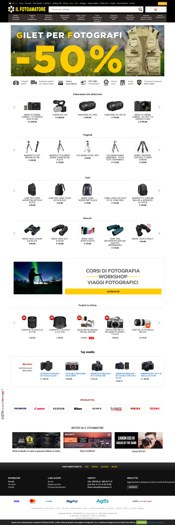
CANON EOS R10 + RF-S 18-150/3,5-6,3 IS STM (151, 375)
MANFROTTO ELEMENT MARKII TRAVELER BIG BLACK (60, 157)
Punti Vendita (37, 3)
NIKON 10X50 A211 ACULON (60, 240)
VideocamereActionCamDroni (65, 17)
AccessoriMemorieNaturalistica (48, 17)
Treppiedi (87, 134)
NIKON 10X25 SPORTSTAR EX (87, 240)
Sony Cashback (87, 451)
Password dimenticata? (57, 487)
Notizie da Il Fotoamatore (87, 427)
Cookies (133, 508)
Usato (76, 3)
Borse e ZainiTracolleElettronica (81, 17)
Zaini (87, 177)
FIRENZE (95, 467)
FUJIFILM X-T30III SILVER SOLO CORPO (76, 375)
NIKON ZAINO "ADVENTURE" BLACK (87, 199)
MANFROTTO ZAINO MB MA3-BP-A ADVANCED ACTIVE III (143, 200)
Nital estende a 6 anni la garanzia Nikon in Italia (36, 451)
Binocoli (87, 218)
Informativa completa (155, 522)
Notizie (65, 3)
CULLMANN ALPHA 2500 (88, 155)
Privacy (126, 508)
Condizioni (47, 3)
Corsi (71, 3)
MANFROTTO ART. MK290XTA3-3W (32, 156)
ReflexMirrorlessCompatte (15, 17)
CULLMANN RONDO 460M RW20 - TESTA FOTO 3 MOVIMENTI (115, 157)
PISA (87, 467)
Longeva (113, 3)
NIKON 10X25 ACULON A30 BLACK (32, 240)
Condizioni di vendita (97, 508)
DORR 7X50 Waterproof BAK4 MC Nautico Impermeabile (115, 242)
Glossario (110, 508)
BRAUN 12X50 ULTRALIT (143, 239)
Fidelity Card (104, 3)
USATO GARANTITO (160, 16)
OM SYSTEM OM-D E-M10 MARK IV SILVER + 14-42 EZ (115, 332)
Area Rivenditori (122, 3)
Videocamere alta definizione (87, 94)
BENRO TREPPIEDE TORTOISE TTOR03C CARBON (142, 157)
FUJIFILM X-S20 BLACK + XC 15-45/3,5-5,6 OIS (50, 375)
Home (21, 3)
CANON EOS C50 (59, 115)
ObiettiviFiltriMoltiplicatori (32, 17)
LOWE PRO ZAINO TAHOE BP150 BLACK (60, 199)
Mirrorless (27, 364)
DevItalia (96, 518)
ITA (12, 3)
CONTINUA (141, 522)
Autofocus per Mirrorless (25, 369)
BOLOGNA (104, 467)
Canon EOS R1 (139, 451)
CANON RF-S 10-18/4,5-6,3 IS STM (59, 331)
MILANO (114, 467)
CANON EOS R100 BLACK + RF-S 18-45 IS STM (101, 375)
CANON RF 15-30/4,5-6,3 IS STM (32, 331)
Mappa (140, 508)
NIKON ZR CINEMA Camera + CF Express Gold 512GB (32, 117)
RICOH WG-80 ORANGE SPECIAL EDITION (87, 331)
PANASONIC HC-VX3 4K (115, 115)
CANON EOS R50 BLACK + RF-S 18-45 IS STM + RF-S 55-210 (126, 376)
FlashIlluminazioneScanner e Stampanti (97, 18)
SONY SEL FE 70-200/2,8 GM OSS (143, 331)
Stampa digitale (93, 3)
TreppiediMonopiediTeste (113, 17)
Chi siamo (28, 3)
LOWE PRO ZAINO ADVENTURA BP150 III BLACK (32, 200)
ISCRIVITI (133, 487)
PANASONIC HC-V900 (87, 115)
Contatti (132, 3)
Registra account (54, 484)
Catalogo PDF (57, 3)
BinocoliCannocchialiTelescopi (130, 17)
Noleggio (83, 3)
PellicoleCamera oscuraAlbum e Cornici (146, 17)
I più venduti (49, 508)
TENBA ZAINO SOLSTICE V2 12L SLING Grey (115, 199)
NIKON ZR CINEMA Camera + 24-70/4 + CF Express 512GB (143, 117)
